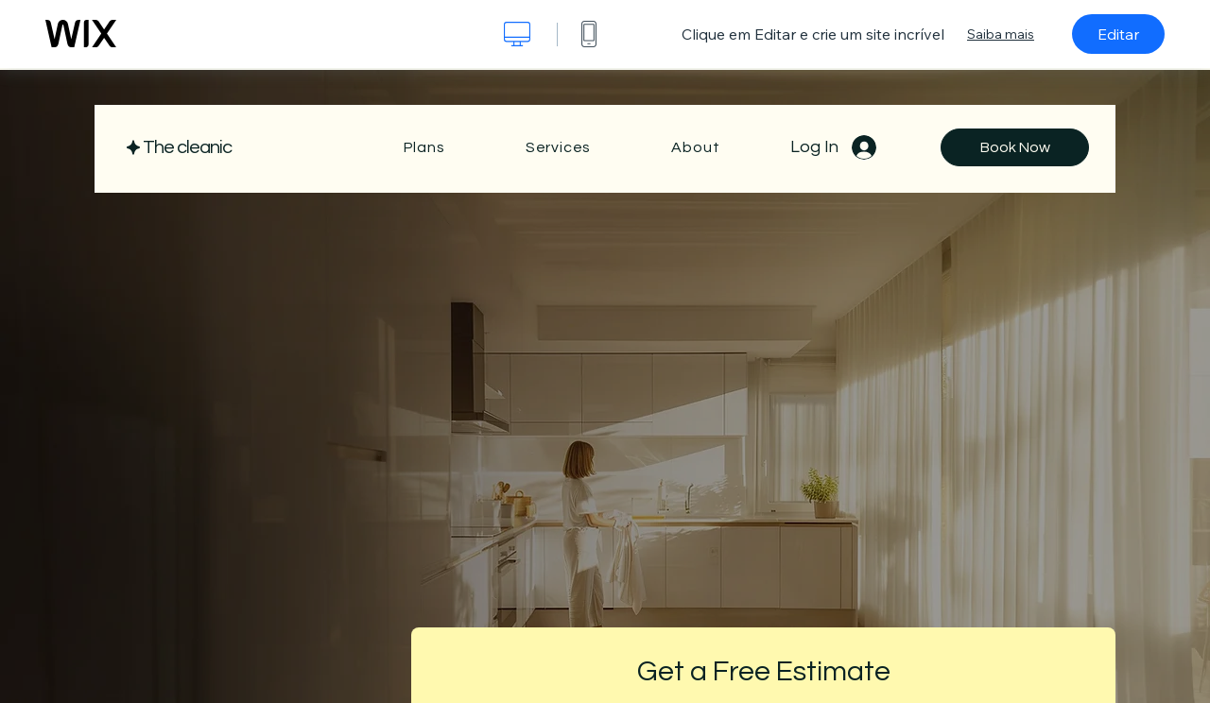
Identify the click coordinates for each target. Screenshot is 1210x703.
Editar (1118, 34)
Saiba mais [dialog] (1000, 34)
